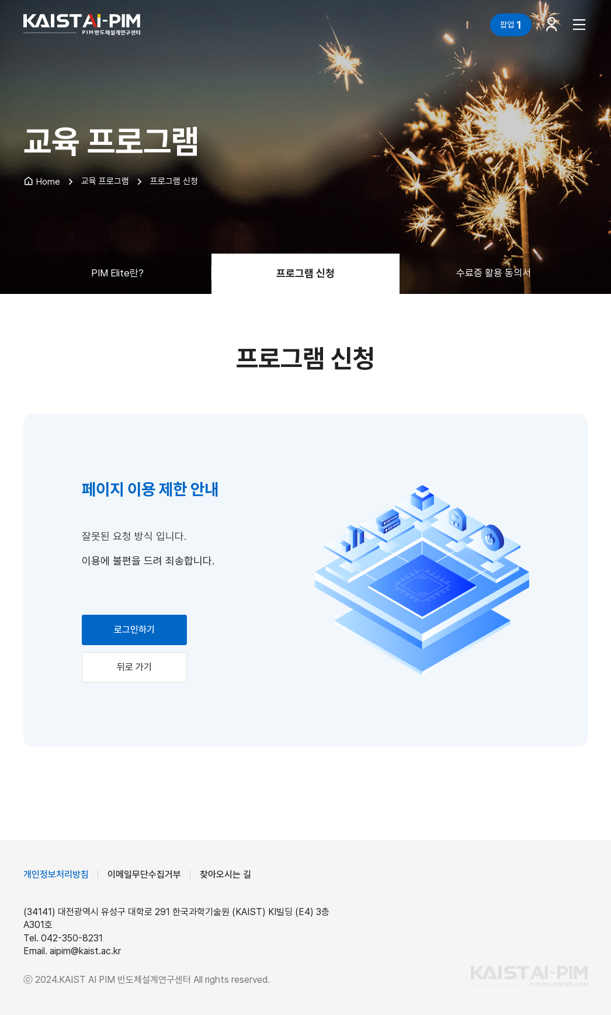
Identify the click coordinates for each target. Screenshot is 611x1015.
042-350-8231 (72, 938)
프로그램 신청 (174, 181)
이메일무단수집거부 (144, 874)
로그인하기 (134, 629)
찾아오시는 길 (225, 874)
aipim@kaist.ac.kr (85, 951)
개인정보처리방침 (56, 874)
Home (41, 181)
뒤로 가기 (134, 667)
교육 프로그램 (105, 181)
